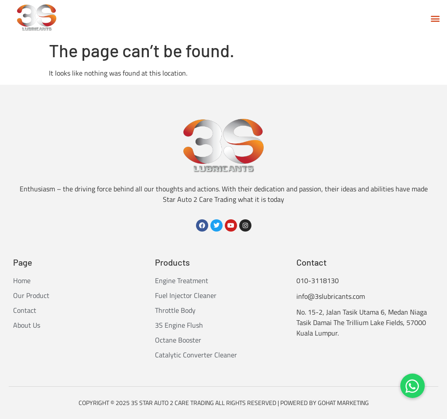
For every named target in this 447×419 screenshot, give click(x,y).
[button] (435, 18)
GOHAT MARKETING (343, 402)
